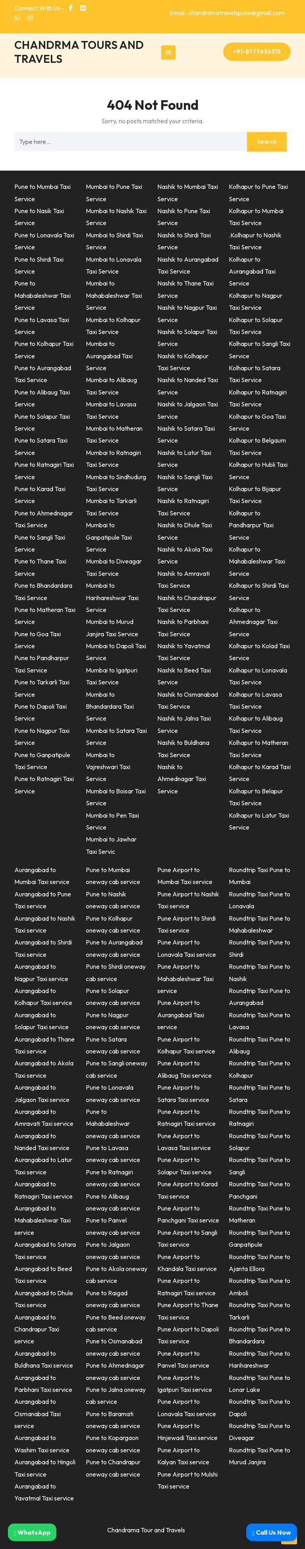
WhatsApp (32, 1532)
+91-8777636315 (257, 51)
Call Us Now (271, 1532)
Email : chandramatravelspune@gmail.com (227, 13)
